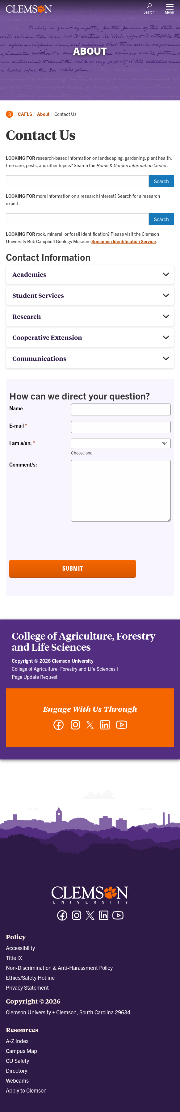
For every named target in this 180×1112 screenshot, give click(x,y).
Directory (16, 1070)
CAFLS (25, 114)
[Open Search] (149, 8)
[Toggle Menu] (169, 8)
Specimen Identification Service (123, 241)
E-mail (17, 425)
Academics (29, 274)
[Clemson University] (29, 11)
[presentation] (56, 538)
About (43, 114)
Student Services (38, 295)
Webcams (17, 1080)
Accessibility (20, 947)
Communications (39, 358)
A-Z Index (17, 1040)
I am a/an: (21, 442)
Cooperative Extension (47, 337)
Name (16, 408)
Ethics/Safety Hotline (30, 977)
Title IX (14, 957)
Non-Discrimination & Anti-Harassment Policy (59, 967)
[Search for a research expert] (77, 219)
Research (26, 316)
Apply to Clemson (26, 1090)
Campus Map (21, 1050)
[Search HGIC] (77, 181)
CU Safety (17, 1060)
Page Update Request (34, 677)
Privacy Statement (27, 987)
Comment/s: (23, 464)
